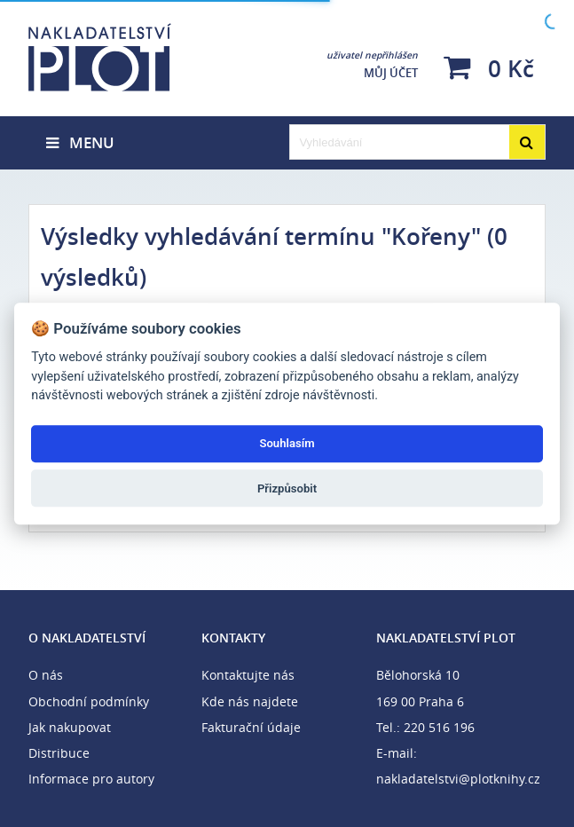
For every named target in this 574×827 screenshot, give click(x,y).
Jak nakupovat (69, 727)
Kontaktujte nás (248, 674)
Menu (80, 142)
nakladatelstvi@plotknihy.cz (458, 778)
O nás (45, 674)
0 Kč (489, 68)
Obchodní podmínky (88, 701)
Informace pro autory (91, 778)
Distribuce (59, 752)
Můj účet (372, 65)
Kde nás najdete (249, 701)
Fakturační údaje (251, 727)
